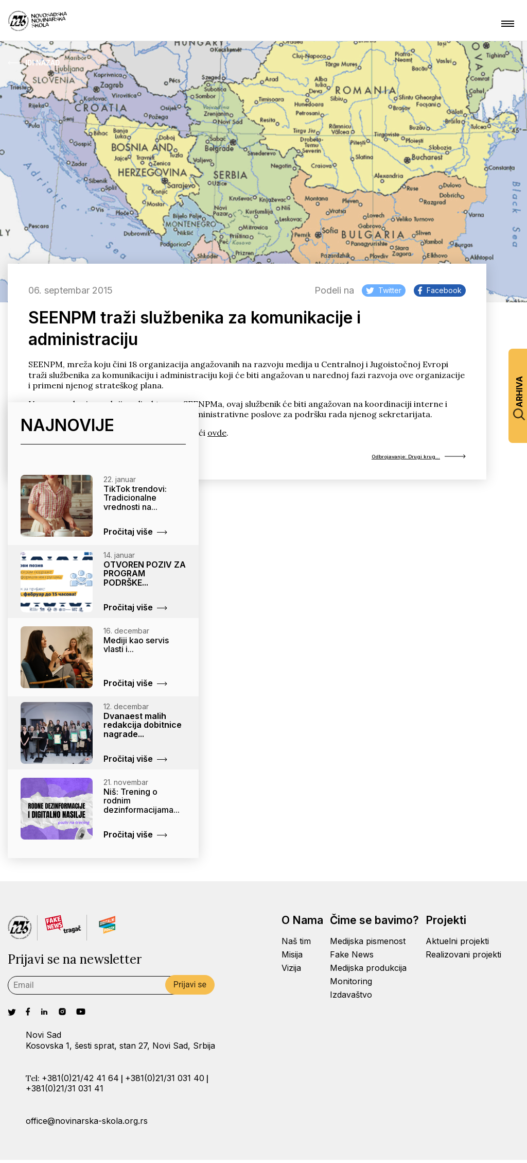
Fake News (352, 958)
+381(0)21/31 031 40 (164, 1081)
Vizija (291, 971)
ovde (216, 432)
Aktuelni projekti (457, 944)
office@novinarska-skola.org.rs (87, 1124)
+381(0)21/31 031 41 (64, 1092)
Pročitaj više (135, 534)
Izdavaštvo (351, 998)
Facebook (440, 290)
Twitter (383, 290)
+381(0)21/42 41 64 (80, 1081)
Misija (292, 958)
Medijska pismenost (368, 944)
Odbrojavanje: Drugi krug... (401, 458)
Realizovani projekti (463, 958)
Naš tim (296, 944)
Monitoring (351, 984)
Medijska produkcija (368, 971)
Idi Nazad (34, 62)
